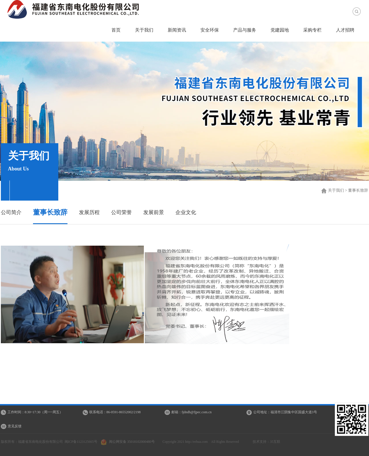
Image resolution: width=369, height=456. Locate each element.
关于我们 (144, 30)
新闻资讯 (177, 30)
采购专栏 (312, 30)
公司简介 (11, 212)
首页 (116, 30)
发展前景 (153, 212)
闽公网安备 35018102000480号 (129, 442)
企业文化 (185, 212)
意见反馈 (15, 426)
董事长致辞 (50, 212)
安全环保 (209, 30)
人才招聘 (345, 30)
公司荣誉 (121, 212)
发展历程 (89, 212)
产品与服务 (244, 30)
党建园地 (280, 30)
